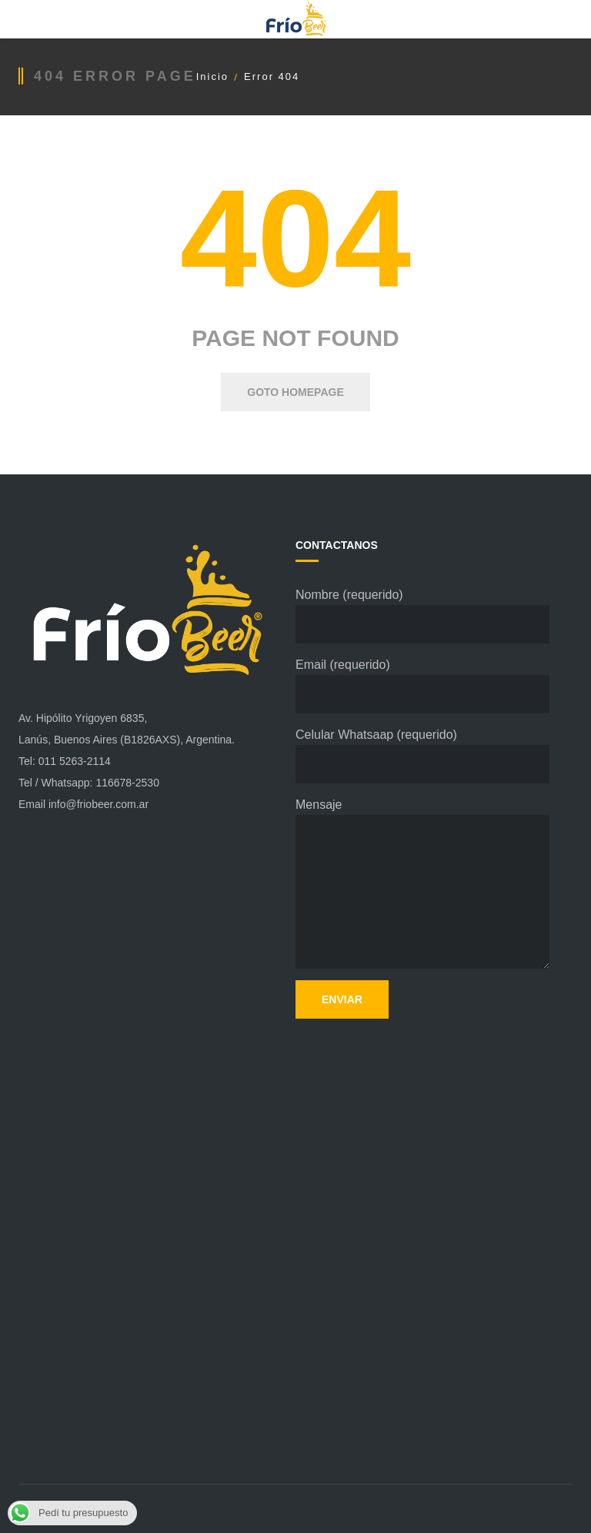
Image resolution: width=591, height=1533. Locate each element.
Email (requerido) (422, 685)
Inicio (212, 76)
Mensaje (422, 883)
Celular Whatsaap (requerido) (422, 755)
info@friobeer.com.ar (98, 804)
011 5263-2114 (74, 761)
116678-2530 (127, 782)
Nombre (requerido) (422, 615)
